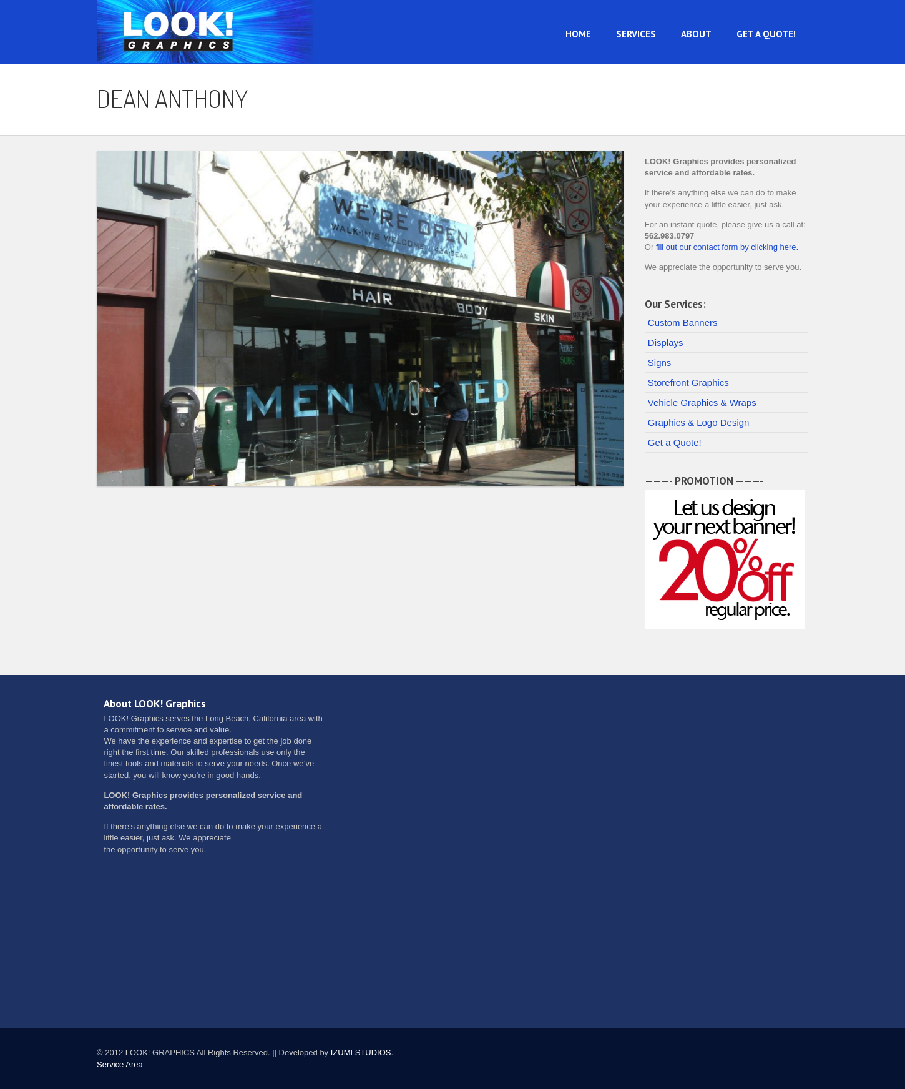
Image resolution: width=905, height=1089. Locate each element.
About (696, 34)
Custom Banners (683, 322)
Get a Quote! (766, 34)
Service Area (120, 1064)
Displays (665, 342)
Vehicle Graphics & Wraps (702, 402)
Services (636, 34)
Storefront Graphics (688, 382)
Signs (660, 362)
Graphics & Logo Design (699, 422)
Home (578, 34)
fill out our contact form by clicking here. (727, 247)
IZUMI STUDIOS (361, 1052)
